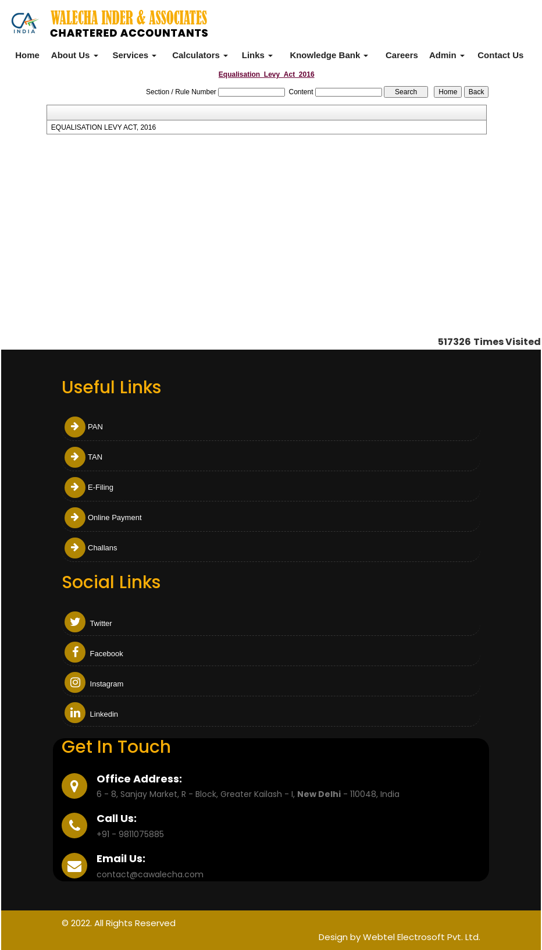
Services (134, 55)
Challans (91, 547)
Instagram (94, 683)
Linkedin (91, 714)
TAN (83, 457)
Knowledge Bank (329, 55)
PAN (84, 426)
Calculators (200, 55)
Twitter (88, 623)
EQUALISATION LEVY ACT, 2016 (103, 127)
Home (27, 55)
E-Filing (89, 487)
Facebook (94, 653)
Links (257, 55)
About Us (74, 55)
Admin (447, 55)
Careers (402, 55)
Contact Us (500, 55)
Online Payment (103, 517)
